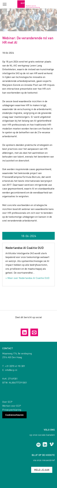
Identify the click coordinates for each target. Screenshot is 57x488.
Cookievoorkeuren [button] (14, 414)
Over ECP (7, 401)
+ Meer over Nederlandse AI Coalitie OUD (27, 277)
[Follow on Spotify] (38, 444)
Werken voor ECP (11, 405)
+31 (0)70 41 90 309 (15, 366)
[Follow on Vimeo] (51, 444)
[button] (4, 4)
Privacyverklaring (11, 409)
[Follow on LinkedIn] (45, 444)
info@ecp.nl (11, 369)
